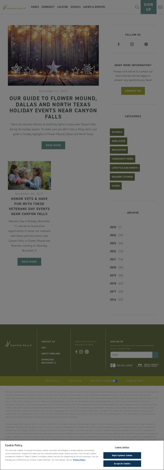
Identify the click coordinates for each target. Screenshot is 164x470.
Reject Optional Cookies (122, 457)
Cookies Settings (122, 449)
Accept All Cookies (122, 465)
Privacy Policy (79, 461)
